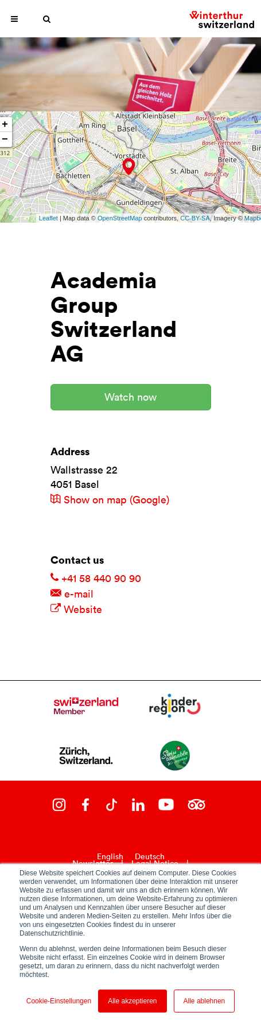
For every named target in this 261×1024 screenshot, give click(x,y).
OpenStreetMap (120, 218)
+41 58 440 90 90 (95, 578)
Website (76, 609)
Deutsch (150, 856)
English (110, 856)
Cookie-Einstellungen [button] (58, 1001)
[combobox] (110, 856)
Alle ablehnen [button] (204, 1001)
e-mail (72, 593)
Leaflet (48, 218)
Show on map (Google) (109, 499)
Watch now (130, 397)
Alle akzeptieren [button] (132, 1001)
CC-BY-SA (195, 218)
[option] (149, 856)
